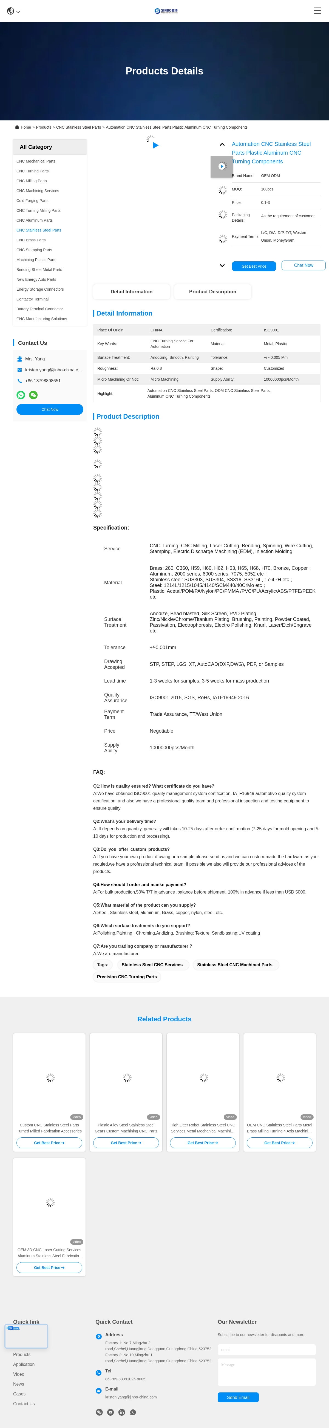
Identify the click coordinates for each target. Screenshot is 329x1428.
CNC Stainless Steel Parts (78, 127)
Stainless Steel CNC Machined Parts (235, 964)
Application (24, 1364)
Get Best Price (254, 266)
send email (238, 1397)
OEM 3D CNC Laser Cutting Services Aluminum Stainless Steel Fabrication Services (49, 1253)
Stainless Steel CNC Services (152, 964)
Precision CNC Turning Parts (127, 977)
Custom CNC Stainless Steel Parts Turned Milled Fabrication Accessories (49, 1128)
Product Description (212, 291)
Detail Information (131, 291)
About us (22, 1344)
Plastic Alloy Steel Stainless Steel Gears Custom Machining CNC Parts (126, 1128)
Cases (19, 1394)
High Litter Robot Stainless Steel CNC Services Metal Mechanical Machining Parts (203, 1128)
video (18, 1374)
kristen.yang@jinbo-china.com (54, 370)
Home (26, 127)
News (18, 1384)
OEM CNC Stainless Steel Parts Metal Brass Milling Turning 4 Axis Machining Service (280, 1128)
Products (43, 127)
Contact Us (24, 1403)
